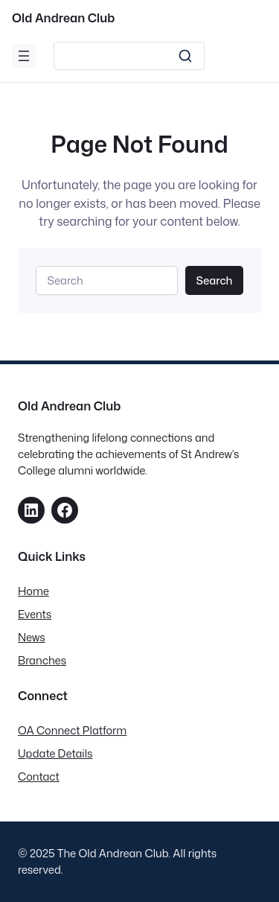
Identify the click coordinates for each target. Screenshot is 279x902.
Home (33, 591)
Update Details (55, 753)
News (31, 637)
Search (214, 280)
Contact (39, 776)
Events (34, 614)
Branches (42, 660)
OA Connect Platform (72, 730)
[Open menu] (24, 56)
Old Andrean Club (63, 17)
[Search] (129, 56)
